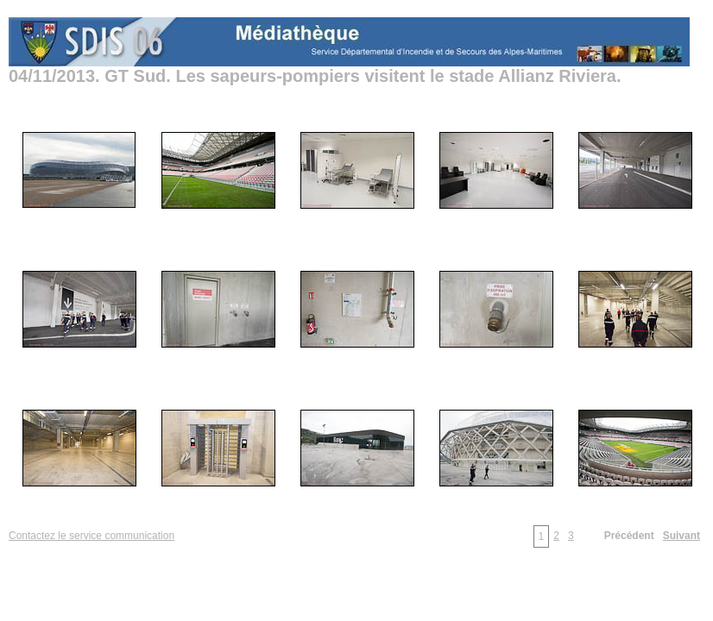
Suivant (681, 536)
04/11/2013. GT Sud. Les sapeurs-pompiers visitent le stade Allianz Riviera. (315, 75)
